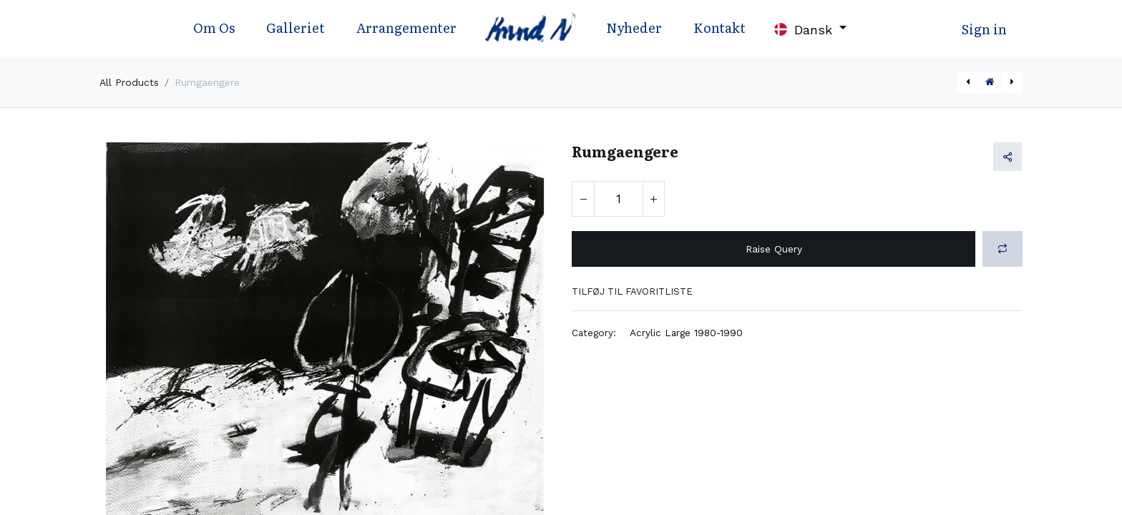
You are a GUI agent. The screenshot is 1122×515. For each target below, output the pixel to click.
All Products (129, 82)
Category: (594, 332)
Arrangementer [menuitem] (406, 27)
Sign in (984, 29)
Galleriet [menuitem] (295, 27)
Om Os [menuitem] (214, 27)
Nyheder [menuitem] (634, 27)
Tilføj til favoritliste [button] (632, 291)
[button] (1002, 249)
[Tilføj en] (653, 199)
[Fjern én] (583, 199)
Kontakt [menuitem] (719, 27)
